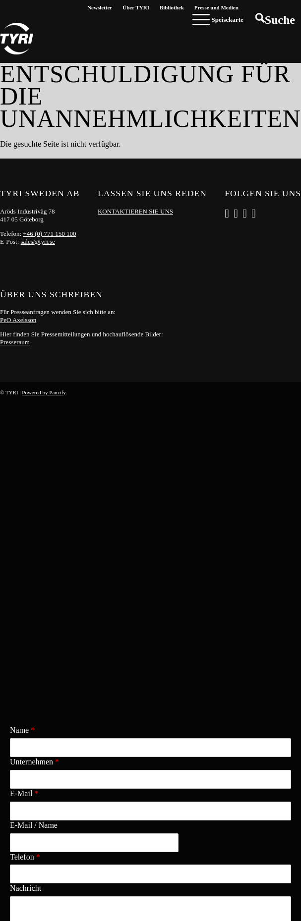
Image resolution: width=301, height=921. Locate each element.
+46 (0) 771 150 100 (49, 233)
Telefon (25, 563)
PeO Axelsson (18, 320)
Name (22, 436)
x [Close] (5, 703)
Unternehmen (34, 468)
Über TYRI (135, 7)
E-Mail (24, 499)
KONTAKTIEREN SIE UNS (135, 211)
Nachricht (25, 594)
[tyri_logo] (16, 38)
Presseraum (15, 342)
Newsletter (99, 7)
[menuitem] (100, 7)
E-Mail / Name (34, 531)
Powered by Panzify (43, 392)
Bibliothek (172, 7)
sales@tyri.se (38, 241)
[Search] (275, 20)
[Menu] (217, 20)
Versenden (266, 676)
